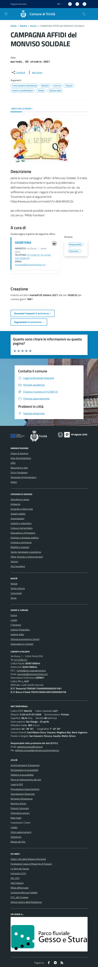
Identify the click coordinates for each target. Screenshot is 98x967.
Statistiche (16, 837)
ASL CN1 (15, 878)
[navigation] (6, 14)
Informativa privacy (20, 813)
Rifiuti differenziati (19, 887)
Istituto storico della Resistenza (26, 902)
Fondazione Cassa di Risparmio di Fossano (31, 864)
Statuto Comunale (20, 808)
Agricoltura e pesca (20, 499)
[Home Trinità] (36, 14)
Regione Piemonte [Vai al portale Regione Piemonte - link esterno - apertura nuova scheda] (18, 4)
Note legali (16, 818)
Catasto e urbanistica (21, 523)
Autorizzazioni (17, 518)
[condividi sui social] (18, 72)
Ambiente (15, 504)
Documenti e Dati (19, 467)
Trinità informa (18, 588)
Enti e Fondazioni (19, 472)
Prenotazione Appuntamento (25, 789)
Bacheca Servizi (18, 803)
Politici (14, 482)
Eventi (14, 615)
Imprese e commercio (21, 542)
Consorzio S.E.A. (18, 873)
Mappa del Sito (18, 841)
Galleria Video (17, 634)
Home (14, 26)
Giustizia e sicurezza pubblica (25, 537)
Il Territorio (16, 625)
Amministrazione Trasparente (25, 765)
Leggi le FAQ (17, 784)
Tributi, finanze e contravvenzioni (27, 556)
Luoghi (14, 620)
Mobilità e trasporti (20, 547)
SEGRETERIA (23, 242)
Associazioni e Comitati (22, 644)
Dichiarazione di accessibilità (24, 770)
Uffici (13, 463)
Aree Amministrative (21, 458)
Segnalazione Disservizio (23, 794)
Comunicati (16, 593)
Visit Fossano (17, 883)
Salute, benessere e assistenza (26, 552)
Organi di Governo (19, 453)
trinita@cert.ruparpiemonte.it (31, 670)
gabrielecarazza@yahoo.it (30, 746)
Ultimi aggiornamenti (21, 832)
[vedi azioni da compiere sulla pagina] (34, 72)
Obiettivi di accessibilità (22, 775)
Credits (14, 827)
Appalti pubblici (18, 513)
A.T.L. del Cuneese (19, 897)
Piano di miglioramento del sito (26, 779)
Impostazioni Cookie (20, 822)
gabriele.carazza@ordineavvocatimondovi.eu (37, 750)
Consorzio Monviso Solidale (24, 892)
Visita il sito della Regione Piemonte (28, 859)
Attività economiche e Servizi (25, 639)
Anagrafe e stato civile (22, 509)
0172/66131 (20, 660)
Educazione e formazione (23, 533)
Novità (23, 26)
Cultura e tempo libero (22, 528)
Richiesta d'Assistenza (22, 798)
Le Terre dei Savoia (20, 868)
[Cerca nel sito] (83, 14)
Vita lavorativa (18, 566)
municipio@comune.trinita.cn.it (30, 264)
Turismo (14, 561)
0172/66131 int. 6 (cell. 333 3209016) (33, 256)
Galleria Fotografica (20, 629)
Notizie (14, 583)
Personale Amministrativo (23, 477)
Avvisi (33, 26)
